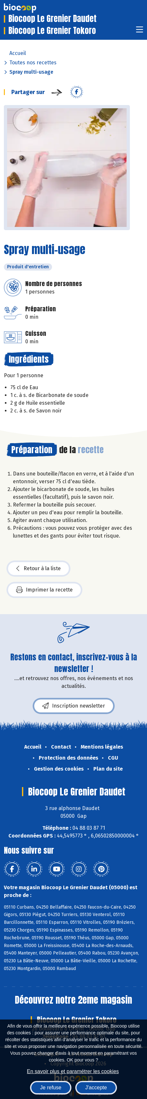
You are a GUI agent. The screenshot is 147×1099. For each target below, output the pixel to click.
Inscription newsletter (73, 706)
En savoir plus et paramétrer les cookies (73, 1071)
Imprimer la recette (44, 590)
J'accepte (96, 1087)
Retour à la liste (38, 568)
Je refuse (50, 1087)
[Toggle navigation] (139, 31)
